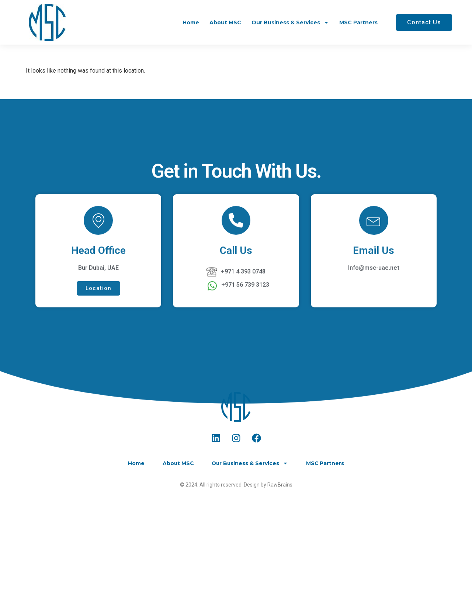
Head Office (98, 305)
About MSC (225, 22)
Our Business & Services (290, 22)
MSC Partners (358, 22)
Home (191, 22)
